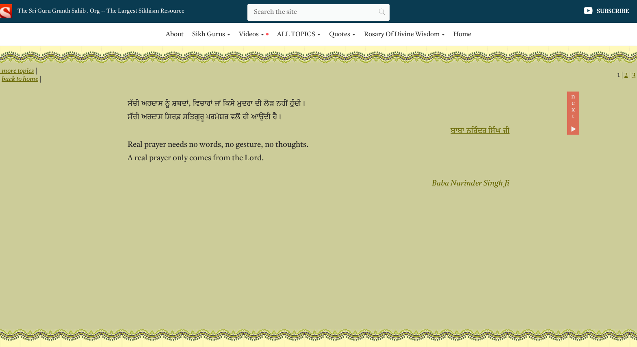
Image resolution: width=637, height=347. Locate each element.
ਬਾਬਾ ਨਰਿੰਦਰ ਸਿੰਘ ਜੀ (480, 131)
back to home (20, 79)
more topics (17, 71)
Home (462, 34)
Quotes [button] (342, 34)
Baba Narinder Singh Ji (470, 184)
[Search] (318, 12)
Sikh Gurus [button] (211, 34)
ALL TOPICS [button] (299, 34)
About (175, 34)
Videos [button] (254, 34)
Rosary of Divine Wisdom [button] (404, 34)
